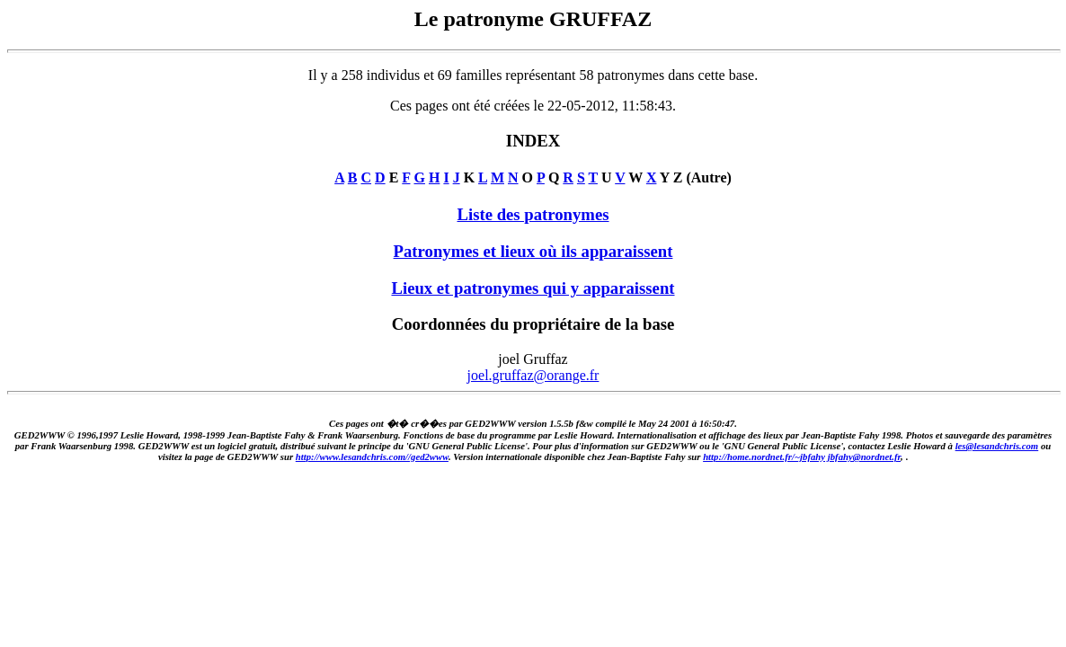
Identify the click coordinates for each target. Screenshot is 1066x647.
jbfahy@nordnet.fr (864, 456)
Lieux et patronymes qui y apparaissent (532, 288)
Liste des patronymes (533, 214)
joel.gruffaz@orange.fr (533, 375)
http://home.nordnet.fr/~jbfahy (764, 456)
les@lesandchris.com (997, 445)
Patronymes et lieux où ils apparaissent (533, 251)
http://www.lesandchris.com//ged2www (372, 456)
